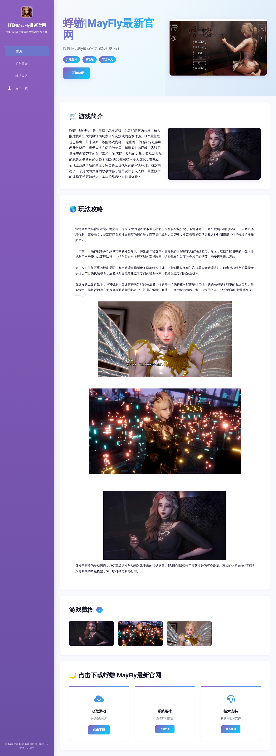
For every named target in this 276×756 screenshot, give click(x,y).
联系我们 (231, 729)
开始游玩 (78, 73)
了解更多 (165, 729)
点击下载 (99, 730)
